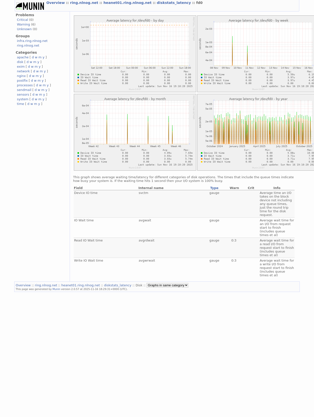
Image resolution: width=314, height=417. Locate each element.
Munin (56, 289)
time (20, 104)
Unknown (24, 29)
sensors (23, 94)
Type (214, 188)
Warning (23, 24)
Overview (56, 3)
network (23, 71)
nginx (21, 76)
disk (20, 62)
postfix (22, 80)
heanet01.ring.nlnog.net (128, 3)
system (22, 99)
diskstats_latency (174, 3)
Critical (22, 20)
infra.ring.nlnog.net (32, 41)
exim (21, 66)
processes (25, 85)
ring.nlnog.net (84, 3)
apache (22, 57)
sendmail (24, 90)
